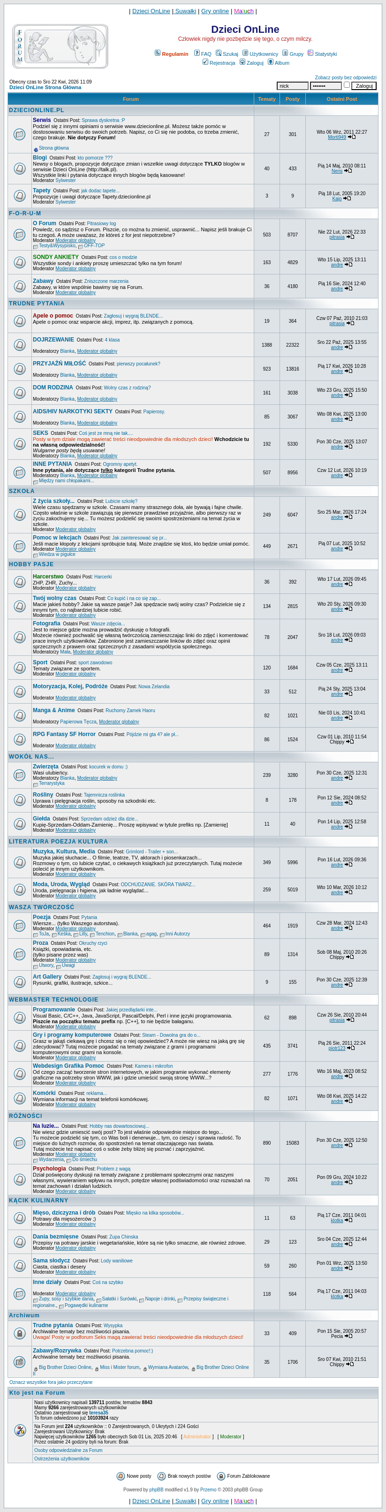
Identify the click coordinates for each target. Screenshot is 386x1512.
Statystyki (322, 54)
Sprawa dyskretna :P (103, 120)
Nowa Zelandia (154, 686)
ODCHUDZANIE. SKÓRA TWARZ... (158, 884)
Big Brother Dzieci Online (65, 1367)
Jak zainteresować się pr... (139, 537)
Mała (65, 651)
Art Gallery (47, 976)
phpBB (157, 1489)
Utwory (46, 965)
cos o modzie (123, 257)
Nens (337, 171)
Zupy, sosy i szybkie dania (66, 1298)
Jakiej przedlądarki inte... (132, 1009)
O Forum (44, 223)
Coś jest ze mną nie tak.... (106, 433)
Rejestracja (219, 63)
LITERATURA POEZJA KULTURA (58, 841)
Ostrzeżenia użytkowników (62, 1458)
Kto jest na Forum (37, 1393)
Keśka (64, 933)
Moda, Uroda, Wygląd (61, 884)
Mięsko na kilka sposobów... (155, 1213)
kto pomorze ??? (95, 157)
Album (278, 63)
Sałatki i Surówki (119, 1298)
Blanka (67, 351)
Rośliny (43, 794)
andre (337, 264)
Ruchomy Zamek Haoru (130, 710)
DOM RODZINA (53, 387)
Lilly (83, 933)
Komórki (44, 1093)
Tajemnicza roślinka (104, 795)
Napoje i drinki (159, 1298)
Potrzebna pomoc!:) (132, 1350)
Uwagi (68, 965)
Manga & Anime (54, 710)
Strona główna (54, 148)
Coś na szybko (107, 1282)
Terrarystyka (51, 783)
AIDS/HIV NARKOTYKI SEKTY (73, 411)
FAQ (203, 54)
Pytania (89, 917)
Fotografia (47, 623)
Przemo (208, 1489)
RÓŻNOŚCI (25, 1116)
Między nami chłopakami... (66, 480)
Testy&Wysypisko (57, 245)
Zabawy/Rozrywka (57, 1350)
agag (151, 933)
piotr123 (337, 1048)
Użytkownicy (260, 54)
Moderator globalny (75, 240)
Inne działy (47, 1282)
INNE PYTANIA (52, 464)
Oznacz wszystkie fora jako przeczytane (50, 1382)
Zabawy (43, 281)
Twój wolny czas (54, 598)
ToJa (44, 933)
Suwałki (185, 11)
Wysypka (113, 1325)
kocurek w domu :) (108, 766)
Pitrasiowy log (101, 223)
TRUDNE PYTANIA (37, 303)
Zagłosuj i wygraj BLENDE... (133, 316)
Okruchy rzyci (93, 943)
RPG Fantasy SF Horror (64, 734)
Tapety (42, 190)
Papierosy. (155, 411)
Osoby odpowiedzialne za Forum (68, 1450)
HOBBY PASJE (31, 564)
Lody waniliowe (117, 1260)
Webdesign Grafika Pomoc (68, 1066)
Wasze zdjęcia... (108, 623)
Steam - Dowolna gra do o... (171, 1035)
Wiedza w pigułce (57, 554)
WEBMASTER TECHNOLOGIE (53, 999)
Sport (40, 662)
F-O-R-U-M (25, 213)
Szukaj (227, 54)
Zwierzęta (46, 766)
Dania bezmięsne (55, 1236)
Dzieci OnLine (151, 11)
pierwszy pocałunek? (138, 363)
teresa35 (98, 1412)
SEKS (40, 433)
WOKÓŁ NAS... (31, 756)
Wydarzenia (51, 1159)
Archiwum (24, 1315)
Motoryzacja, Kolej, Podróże (70, 686)
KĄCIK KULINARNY (38, 1200)
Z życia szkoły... (54, 501)
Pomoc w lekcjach (57, 537)
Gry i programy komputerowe (72, 1035)
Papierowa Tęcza (78, 721)
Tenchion (105, 933)
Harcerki (103, 576)
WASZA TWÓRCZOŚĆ (42, 907)
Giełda (41, 818)
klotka (337, 1220)
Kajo (337, 198)
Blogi (40, 157)
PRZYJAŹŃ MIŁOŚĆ (59, 363)
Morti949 (337, 137)
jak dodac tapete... (100, 190)
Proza (40, 943)
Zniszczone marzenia (106, 281)
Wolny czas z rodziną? (127, 387)
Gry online (215, 11)
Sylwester (65, 180)
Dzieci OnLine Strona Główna (45, 87)
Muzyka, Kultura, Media (64, 851)
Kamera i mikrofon (154, 1066)
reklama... (96, 1093)
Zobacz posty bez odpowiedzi (346, 77)
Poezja (42, 917)
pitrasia (336, 237)
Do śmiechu (84, 1159)
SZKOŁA (22, 491)
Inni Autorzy (178, 933)
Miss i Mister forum (119, 1367)
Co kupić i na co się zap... (134, 598)
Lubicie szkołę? (121, 501)
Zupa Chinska (123, 1236)
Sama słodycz (51, 1260)
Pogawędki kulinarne (86, 1305)
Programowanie (54, 1009)
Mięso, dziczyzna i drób (64, 1212)
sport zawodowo (95, 662)
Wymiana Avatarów (168, 1367)
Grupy (292, 54)
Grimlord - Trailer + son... (152, 851)
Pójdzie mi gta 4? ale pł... (153, 734)
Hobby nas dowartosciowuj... (119, 1126)
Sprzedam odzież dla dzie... (109, 818)
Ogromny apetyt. (120, 464)
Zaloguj (252, 63)
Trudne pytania (53, 1325)
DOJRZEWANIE (53, 339)
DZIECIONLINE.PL (36, 110)
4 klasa (112, 339)
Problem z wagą (113, 1168)
